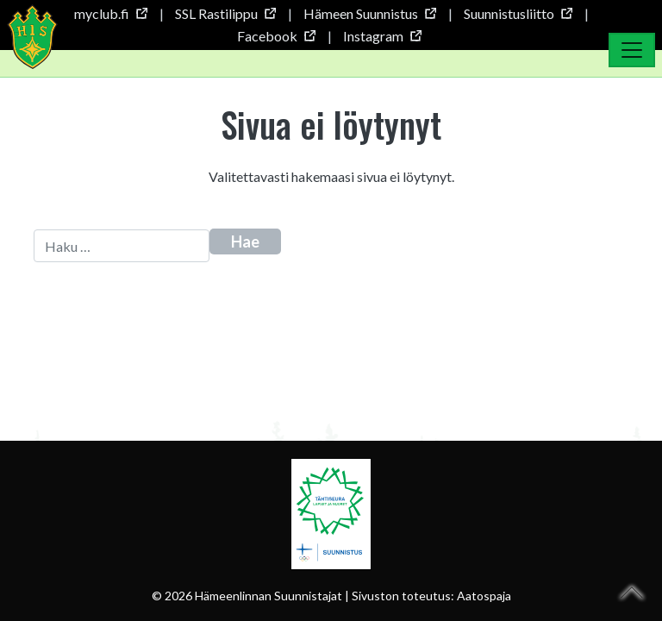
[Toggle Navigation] (632, 50)
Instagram (382, 36)
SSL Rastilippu (225, 13)
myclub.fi (110, 13)
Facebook (276, 36)
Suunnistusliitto (517, 13)
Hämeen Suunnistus (369, 13)
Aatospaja (484, 595)
